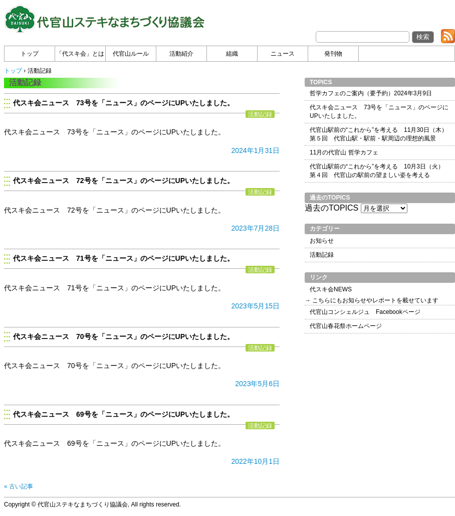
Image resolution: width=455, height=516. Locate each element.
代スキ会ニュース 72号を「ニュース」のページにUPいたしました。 (123, 181)
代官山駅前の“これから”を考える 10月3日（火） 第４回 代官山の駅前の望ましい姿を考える (377, 171)
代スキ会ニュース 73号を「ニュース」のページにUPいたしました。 (123, 103)
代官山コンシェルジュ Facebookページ (365, 311)
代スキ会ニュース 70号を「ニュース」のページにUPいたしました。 (123, 336)
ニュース (283, 53)
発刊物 (333, 53)
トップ (30, 53)
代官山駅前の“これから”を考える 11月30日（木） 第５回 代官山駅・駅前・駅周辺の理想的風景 (378, 134)
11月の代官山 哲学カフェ (344, 152)
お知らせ (322, 240)
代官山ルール (131, 53)
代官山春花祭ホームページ (346, 325)
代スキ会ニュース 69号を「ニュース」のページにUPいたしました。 (123, 414)
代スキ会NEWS (331, 289)
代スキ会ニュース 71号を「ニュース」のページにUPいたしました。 (123, 258)
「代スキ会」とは (80, 53)
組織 (232, 53)
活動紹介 (181, 53)
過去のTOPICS (331, 208)
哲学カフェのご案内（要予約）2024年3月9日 (371, 93)
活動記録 (260, 114)
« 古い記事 (18, 486)
